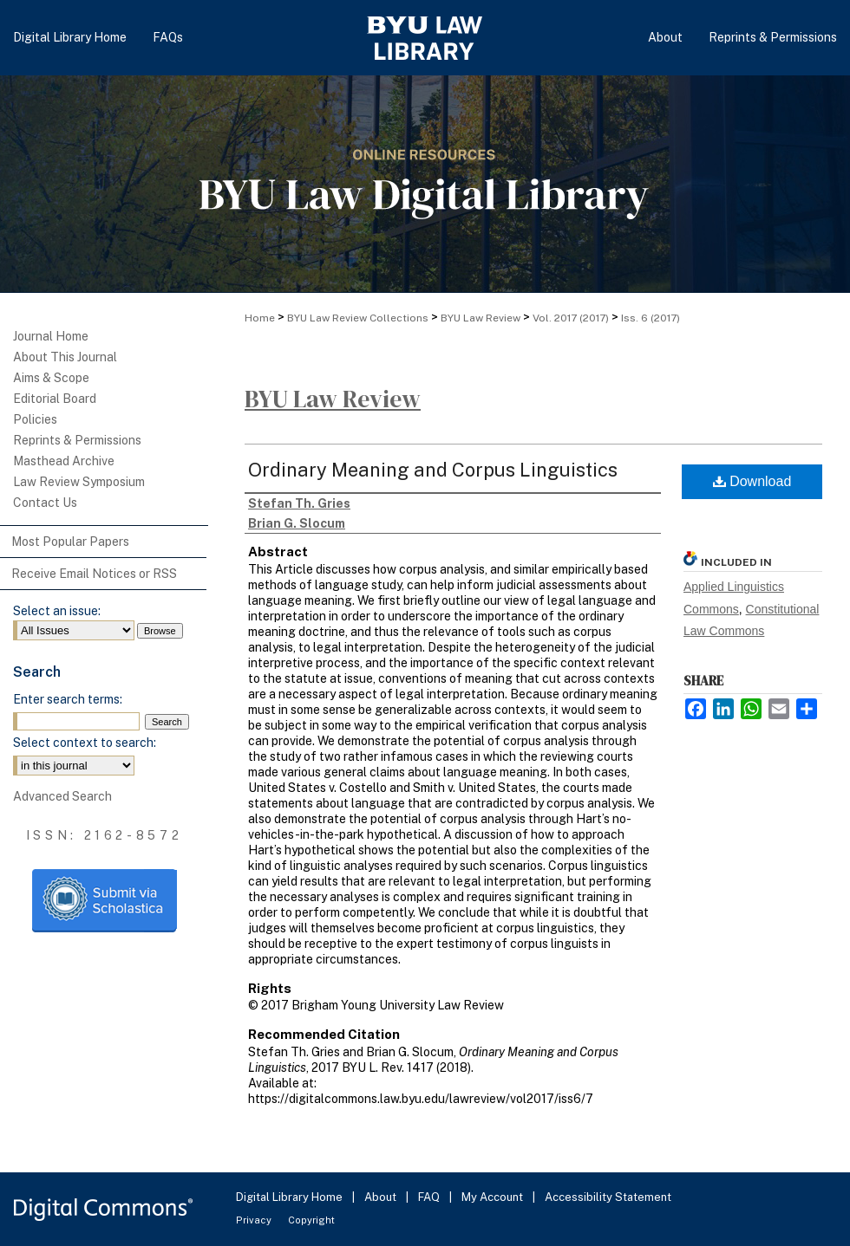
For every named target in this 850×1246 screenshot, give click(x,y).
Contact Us (45, 502)
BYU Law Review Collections (357, 318)
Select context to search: (84, 743)
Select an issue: (57, 611)
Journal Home (50, 336)
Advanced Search (62, 796)
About (381, 1197)
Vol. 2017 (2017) (571, 318)
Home (260, 318)
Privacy (255, 1220)
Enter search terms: (67, 699)
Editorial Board (54, 399)
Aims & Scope (51, 378)
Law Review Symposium (79, 482)
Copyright (311, 1220)
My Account (493, 1197)
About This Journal (65, 357)
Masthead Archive (63, 461)
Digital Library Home (290, 1197)
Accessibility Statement (608, 1197)
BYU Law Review (480, 318)
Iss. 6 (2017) (650, 318)
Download (752, 481)
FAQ (430, 1197)
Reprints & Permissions (77, 440)
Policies (35, 419)
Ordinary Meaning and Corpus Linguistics (433, 469)
